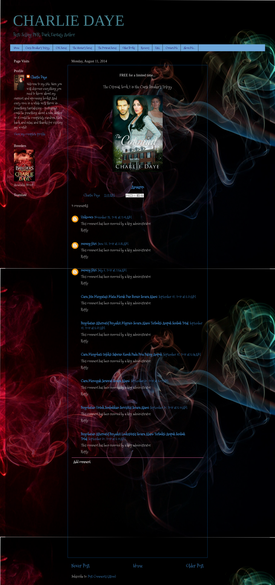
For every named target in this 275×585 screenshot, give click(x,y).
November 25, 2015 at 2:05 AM (113, 217)
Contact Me (172, 48)
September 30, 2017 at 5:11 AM (168, 407)
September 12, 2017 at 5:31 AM (177, 296)
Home (16, 48)
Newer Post (80, 566)
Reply (84, 230)
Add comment (81, 462)
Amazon (137, 187)
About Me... (189, 48)
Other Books (128, 48)
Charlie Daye (38, 77)
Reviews (145, 48)
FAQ (157, 48)
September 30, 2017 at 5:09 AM (149, 381)
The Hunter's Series (82, 48)
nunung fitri (89, 243)
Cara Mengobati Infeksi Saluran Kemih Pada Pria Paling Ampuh (121, 354)
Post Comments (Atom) (102, 576)
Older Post (195, 566)
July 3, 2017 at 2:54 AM (112, 270)
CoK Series (61, 48)
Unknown (87, 217)
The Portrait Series (107, 48)
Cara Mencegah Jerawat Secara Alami (105, 381)
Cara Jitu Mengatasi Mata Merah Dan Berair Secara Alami (119, 296)
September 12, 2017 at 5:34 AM (182, 354)
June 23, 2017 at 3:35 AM (113, 243)
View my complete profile (29, 134)
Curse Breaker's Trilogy (37, 48)
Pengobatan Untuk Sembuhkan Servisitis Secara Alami (115, 407)
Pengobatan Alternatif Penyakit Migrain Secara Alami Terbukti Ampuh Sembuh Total (134, 323)
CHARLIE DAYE (68, 20)
